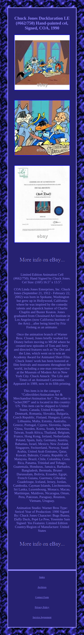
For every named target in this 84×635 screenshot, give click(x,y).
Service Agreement (42, 617)
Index (42, 577)
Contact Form (42, 597)
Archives (42, 587)
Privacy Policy (42, 607)
